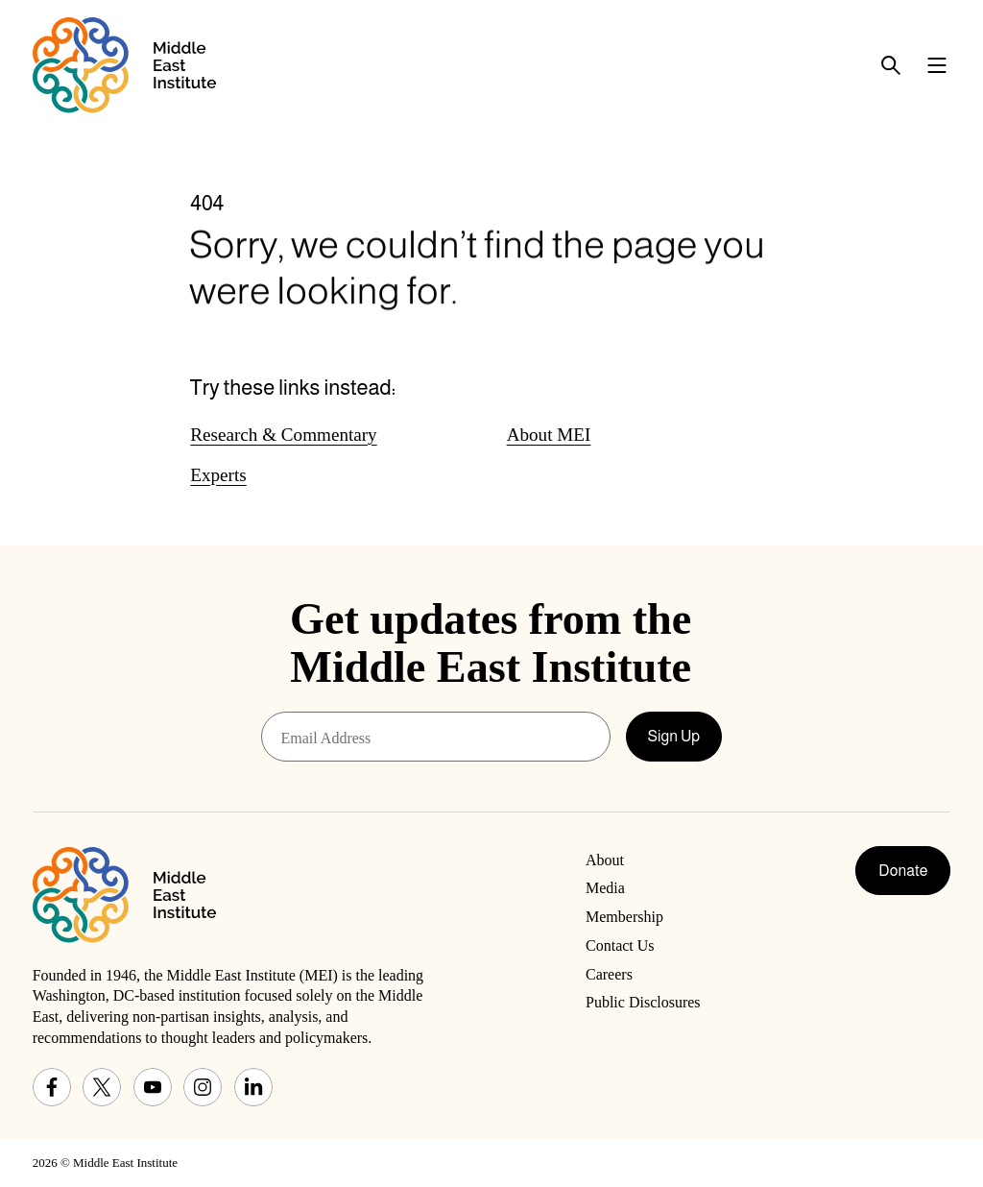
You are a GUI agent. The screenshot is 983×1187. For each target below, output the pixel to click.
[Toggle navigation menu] (937, 65)
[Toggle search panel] (891, 65)
